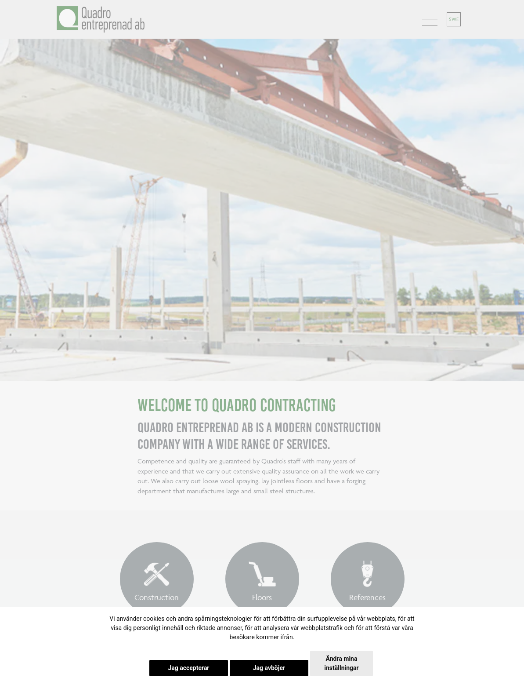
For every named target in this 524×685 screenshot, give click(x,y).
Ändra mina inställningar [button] (341, 663)
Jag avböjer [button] (269, 667)
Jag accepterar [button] (188, 667)
